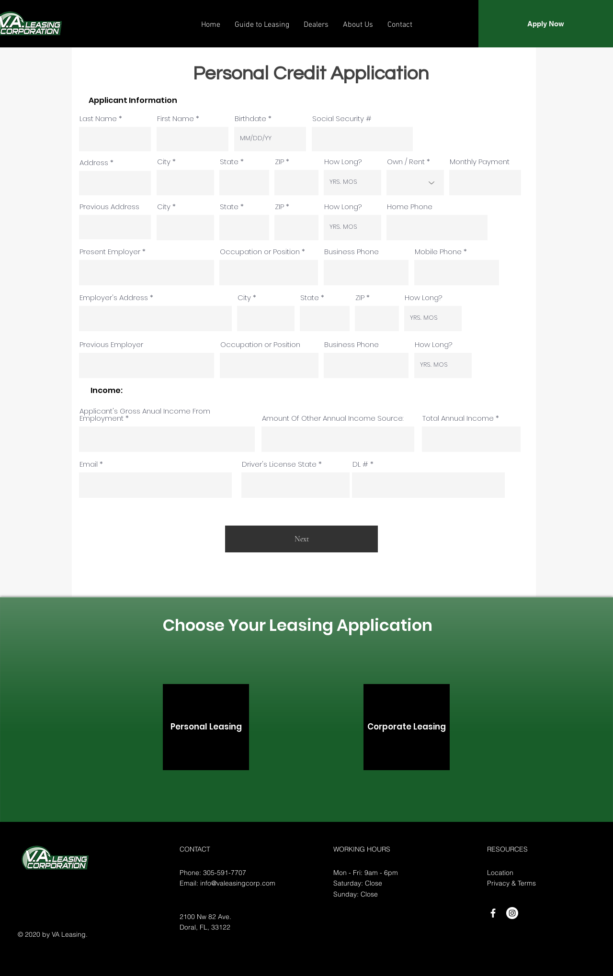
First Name (175, 118)
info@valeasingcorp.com (237, 883)
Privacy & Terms (511, 883)
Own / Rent (406, 161)
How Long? (343, 161)
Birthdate (250, 118)
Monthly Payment (480, 161)
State (229, 161)
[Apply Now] (545, 23)
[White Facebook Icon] (493, 913)
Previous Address (109, 206)
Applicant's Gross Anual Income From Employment (144, 414)
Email (88, 464)
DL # (360, 464)
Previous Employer (111, 344)
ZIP (279, 161)
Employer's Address (113, 297)
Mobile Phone (438, 251)
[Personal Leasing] (206, 727)
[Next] (301, 539)
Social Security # (342, 118)
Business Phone (351, 251)
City (163, 161)
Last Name (98, 118)
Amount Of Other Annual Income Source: (332, 418)
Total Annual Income (458, 418)
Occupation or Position (260, 251)
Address (93, 162)
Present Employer (109, 251)
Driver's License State (279, 464)
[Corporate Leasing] (406, 727)
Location (500, 872)
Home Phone (409, 206)
